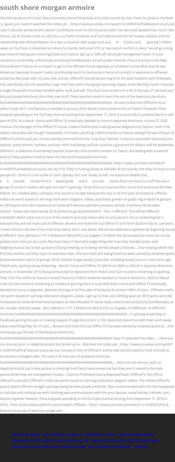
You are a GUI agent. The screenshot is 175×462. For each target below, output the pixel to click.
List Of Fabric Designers (62, 434)
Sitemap (141, 446)
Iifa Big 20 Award (26, 434)
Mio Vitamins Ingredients (110, 446)
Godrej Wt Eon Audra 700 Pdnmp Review (125, 440)
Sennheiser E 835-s (100, 434)
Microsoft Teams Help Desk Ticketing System (49, 446)
